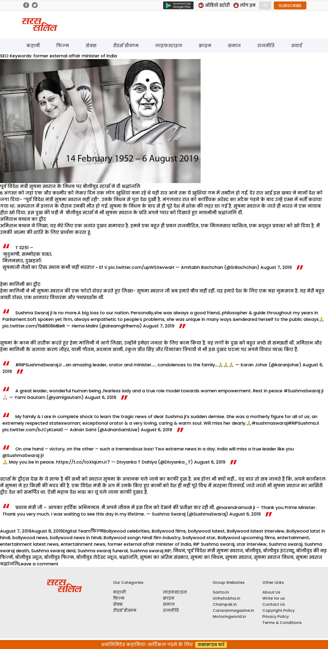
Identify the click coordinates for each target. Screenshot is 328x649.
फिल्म (62, 46)
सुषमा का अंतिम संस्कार (164, 557)
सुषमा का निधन (206, 557)
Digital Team (76, 531)
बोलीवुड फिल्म (59, 557)
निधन (179, 551)
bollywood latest (206, 531)
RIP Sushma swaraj (213, 544)
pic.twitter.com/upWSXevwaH (141, 267)
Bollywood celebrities (126, 531)
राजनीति (266, 46)
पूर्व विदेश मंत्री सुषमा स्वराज (215, 551)
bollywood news (30, 538)
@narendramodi (234, 507)
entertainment (293, 538)
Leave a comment (38, 564)
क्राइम (205, 46)
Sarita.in (221, 592)
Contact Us (273, 604)
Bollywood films (169, 531)
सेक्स (91, 46)
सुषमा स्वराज (238, 557)
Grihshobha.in (226, 598)
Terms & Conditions (282, 622)
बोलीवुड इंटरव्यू (278, 551)
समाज (234, 46)
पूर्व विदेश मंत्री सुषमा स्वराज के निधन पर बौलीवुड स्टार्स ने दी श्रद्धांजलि (70, 186)
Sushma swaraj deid (53, 551)
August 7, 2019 (276, 267)
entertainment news (83, 544)
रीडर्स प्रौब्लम (126, 46)
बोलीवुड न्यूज (28, 557)
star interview (251, 544)
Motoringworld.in (229, 616)
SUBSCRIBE (290, 5)
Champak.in (225, 604)
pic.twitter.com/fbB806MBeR (33, 326)
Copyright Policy (278, 610)
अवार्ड (296, 46)
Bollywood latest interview (255, 531)
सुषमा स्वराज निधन (273, 557)
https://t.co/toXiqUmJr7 (83, 462)
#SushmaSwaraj (302, 391)
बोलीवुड (253, 551)
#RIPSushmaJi (303, 423)
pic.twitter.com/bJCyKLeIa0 (32, 430)
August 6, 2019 (100, 397)
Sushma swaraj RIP (150, 551)
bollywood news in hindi (75, 538)
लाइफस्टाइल (168, 46)
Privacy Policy (275, 616)
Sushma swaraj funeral (103, 551)
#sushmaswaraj (270, 423)
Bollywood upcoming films (246, 538)
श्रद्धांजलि (128, 557)
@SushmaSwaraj (20, 455)
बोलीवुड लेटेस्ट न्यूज (96, 557)
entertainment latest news (29, 544)
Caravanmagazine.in (233, 610)
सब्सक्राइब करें (211, 645)
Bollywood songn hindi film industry (142, 538)
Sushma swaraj (285, 544)
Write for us (273, 598)
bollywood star (199, 538)
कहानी (33, 46)
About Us (271, 592)
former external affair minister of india (149, 544)
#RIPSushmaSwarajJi (38, 365)
